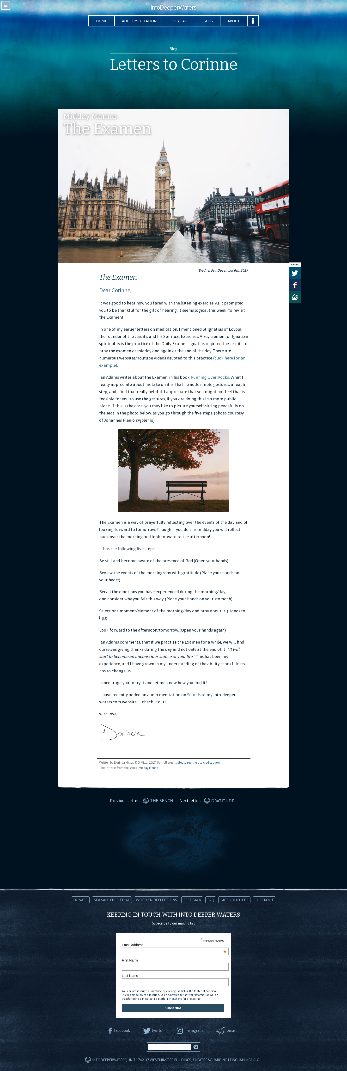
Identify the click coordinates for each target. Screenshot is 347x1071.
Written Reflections (156, 900)
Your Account (253, 21)
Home (101, 21)
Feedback (192, 900)
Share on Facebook (295, 285)
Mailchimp (175, 998)
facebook (122, 1030)
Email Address (174, 945)
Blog (208, 21)
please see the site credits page (198, 762)
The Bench (161, 800)
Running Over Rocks (209, 377)
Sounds (193, 694)
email (232, 1030)
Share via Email (295, 297)
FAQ (210, 900)
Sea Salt (181, 21)
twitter (158, 1030)
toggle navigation (5, 5)
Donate (80, 900)
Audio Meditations (140, 21)
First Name (130, 960)
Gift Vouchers (234, 900)
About (234, 21)
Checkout (264, 900)
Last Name (130, 976)
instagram (194, 1030)
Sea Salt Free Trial (112, 900)
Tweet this (295, 273)
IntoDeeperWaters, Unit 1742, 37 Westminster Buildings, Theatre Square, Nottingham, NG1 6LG (175, 1060)
